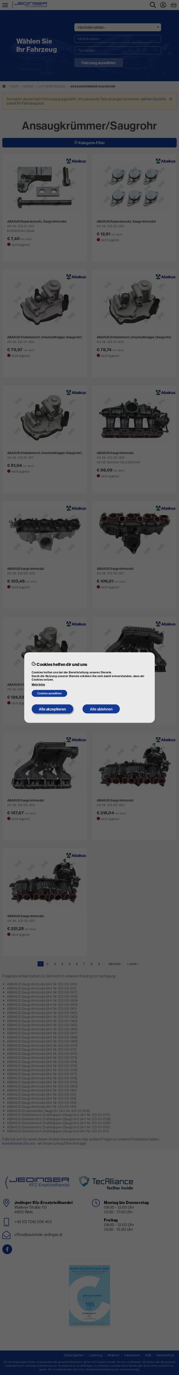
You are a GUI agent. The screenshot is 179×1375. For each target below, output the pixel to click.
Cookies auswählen (49, 693)
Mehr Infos (38, 684)
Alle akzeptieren (52, 709)
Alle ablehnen (101, 709)
